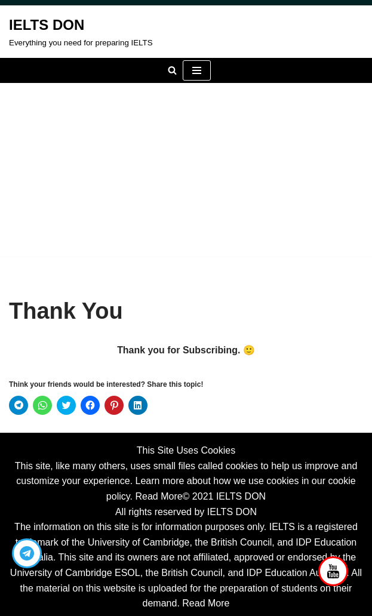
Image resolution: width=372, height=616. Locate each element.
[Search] (172, 70)
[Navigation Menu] (197, 70)
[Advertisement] (186, 172)
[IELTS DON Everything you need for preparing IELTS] (81, 32)
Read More (158, 496)
